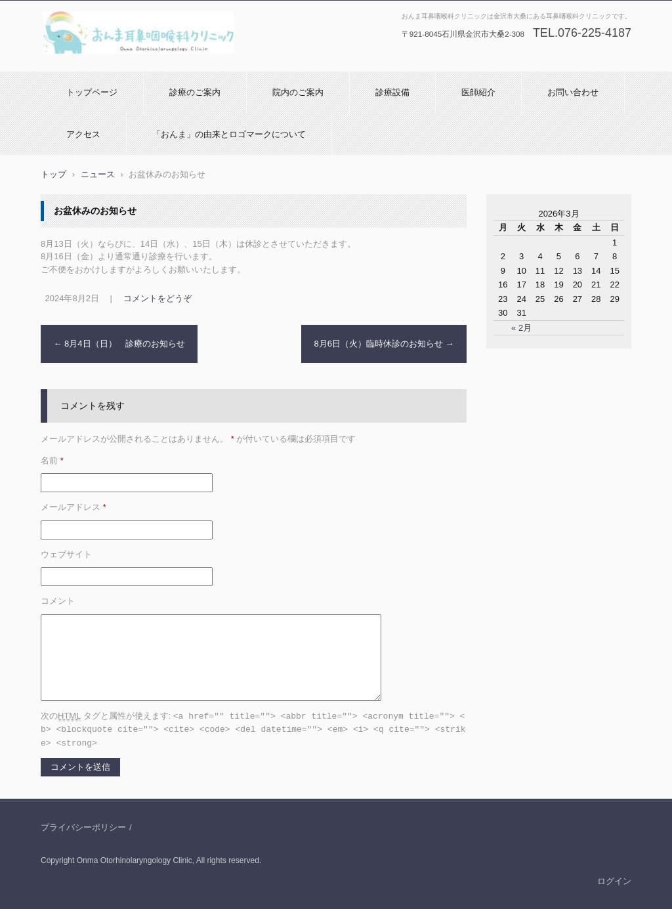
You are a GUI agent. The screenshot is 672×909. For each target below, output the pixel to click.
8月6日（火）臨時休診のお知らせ (383, 344)
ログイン (614, 879)
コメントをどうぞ (157, 298)
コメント (58, 601)
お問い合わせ (572, 92)
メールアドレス (73, 507)
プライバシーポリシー (83, 825)
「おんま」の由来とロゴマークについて (229, 134)
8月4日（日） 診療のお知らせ (119, 344)
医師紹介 (478, 92)
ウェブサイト (66, 554)
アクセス (83, 134)
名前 (52, 460)
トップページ (91, 92)
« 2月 (521, 328)
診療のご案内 (194, 92)
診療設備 (392, 92)
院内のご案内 (298, 92)
